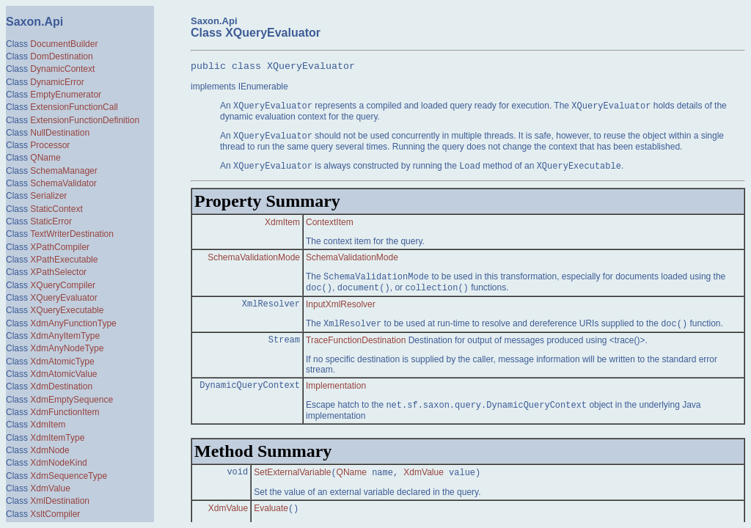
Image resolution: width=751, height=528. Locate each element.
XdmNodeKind (58, 463)
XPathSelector (58, 272)
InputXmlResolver (341, 314)
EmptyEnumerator (65, 94)
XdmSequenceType (68, 476)
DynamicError (57, 82)
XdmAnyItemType (65, 336)
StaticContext (56, 209)
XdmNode (49, 450)
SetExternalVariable (292, 486)
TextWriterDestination (72, 234)
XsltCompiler (55, 514)
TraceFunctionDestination (356, 351)
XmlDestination (59, 501)
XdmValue (50, 488)
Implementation (336, 397)
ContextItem (329, 229)
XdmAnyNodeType (66, 348)
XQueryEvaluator (63, 298)
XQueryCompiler (62, 285)
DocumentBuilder (64, 44)
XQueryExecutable (66, 310)
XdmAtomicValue (63, 374)
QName (45, 158)
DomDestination (61, 56)
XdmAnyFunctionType (73, 323)
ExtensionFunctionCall (73, 107)
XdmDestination (61, 386)
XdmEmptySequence (71, 400)
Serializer (48, 196)
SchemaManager (63, 171)
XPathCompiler (59, 247)
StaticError (51, 221)
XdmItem (47, 424)
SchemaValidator (63, 183)
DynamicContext (62, 69)
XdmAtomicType (62, 361)
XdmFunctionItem (64, 412)
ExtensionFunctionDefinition (84, 120)
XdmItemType (57, 438)
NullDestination (59, 133)
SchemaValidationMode (254, 265)
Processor (50, 145)
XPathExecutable (64, 259)
